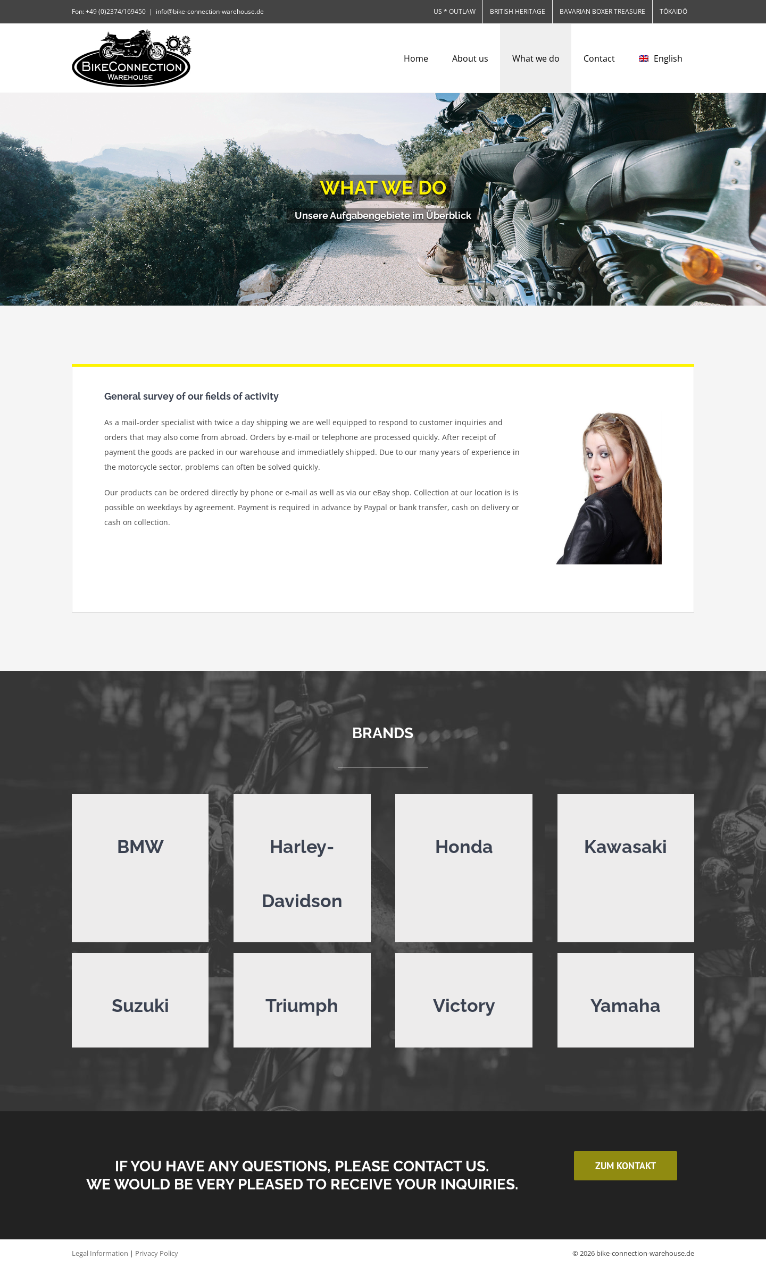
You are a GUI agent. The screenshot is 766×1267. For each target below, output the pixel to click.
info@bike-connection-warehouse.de (210, 11)
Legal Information (100, 1253)
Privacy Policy (156, 1253)
